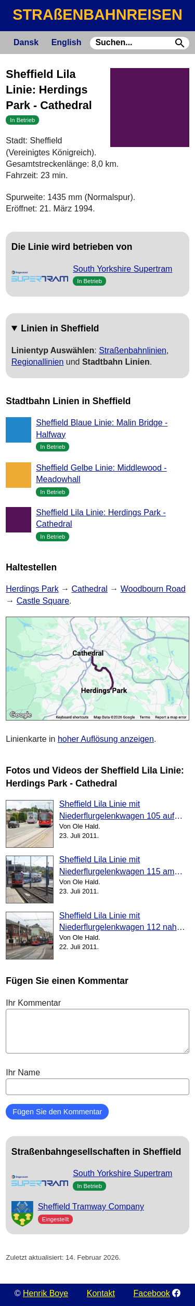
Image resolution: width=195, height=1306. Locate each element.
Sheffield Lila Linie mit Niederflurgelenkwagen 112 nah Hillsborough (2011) (118, 922)
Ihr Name (97, 1081)
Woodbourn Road (153, 588)
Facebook (152, 1293)
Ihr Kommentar (97, 1026)
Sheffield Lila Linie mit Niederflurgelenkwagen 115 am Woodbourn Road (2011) (116, 866)
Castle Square (43, 600)
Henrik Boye (45, 1293)
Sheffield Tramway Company (91, 1206)
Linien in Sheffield (60, 328)
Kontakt (101, 1293)
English (66, 42)
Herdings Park (32, 588)
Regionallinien (37, 361)
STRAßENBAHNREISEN (97, 14)
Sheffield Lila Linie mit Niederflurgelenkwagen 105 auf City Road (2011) (116, 810)
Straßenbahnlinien (132, 350)
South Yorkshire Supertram (122, 268)
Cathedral (90, 588)
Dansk (26, 42)
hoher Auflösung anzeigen (106, 739)
